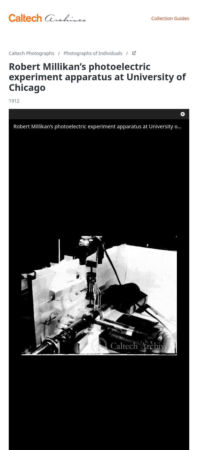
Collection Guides (170, 18)
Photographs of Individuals (93, 53)
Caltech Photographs (31, 53)
